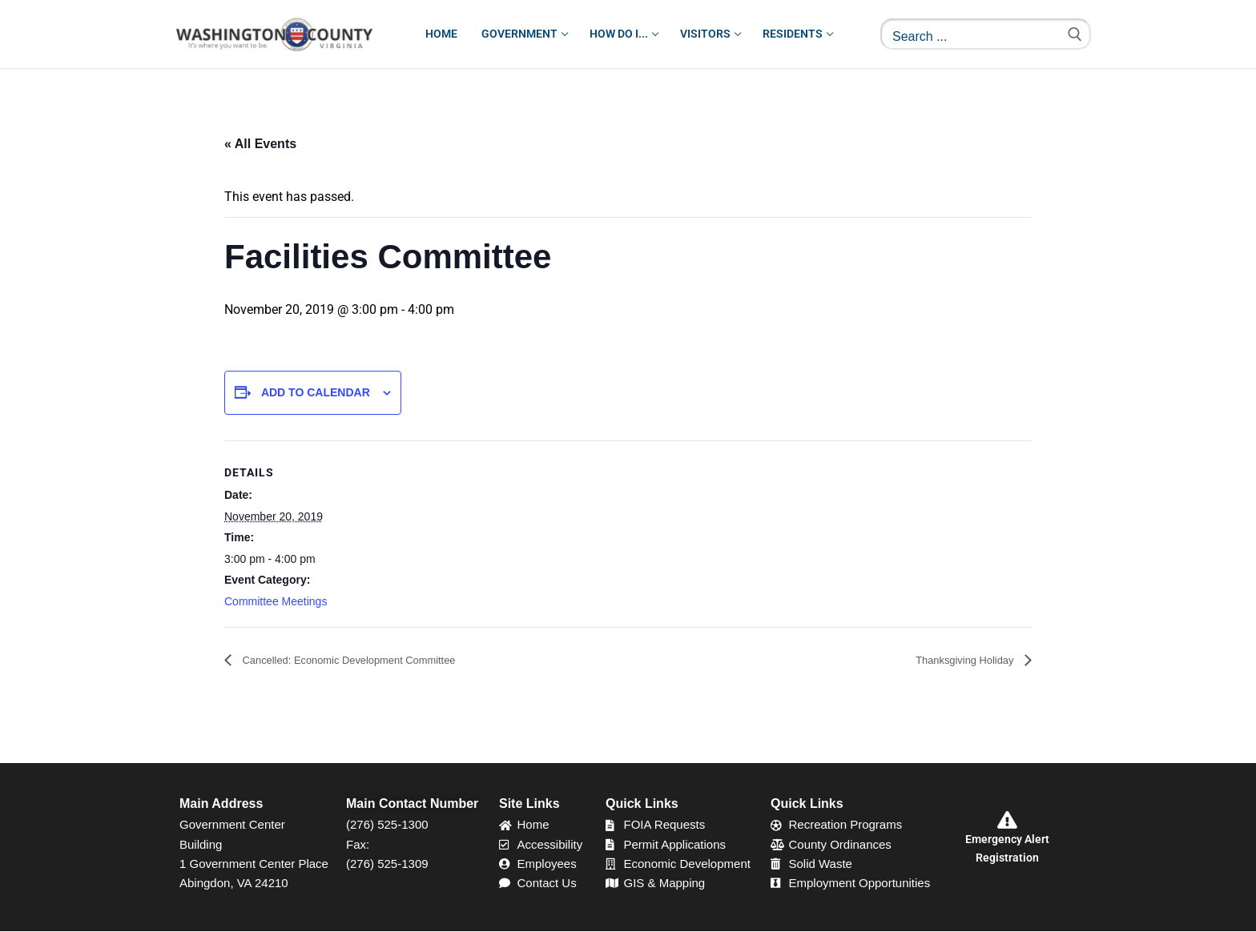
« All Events (260, 144)
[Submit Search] (1075, 34)
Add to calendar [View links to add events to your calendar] (315, 392)
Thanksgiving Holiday (953, 661)
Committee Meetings (275, 601)
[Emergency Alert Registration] (1007, 821)
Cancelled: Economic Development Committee (374, 661)
